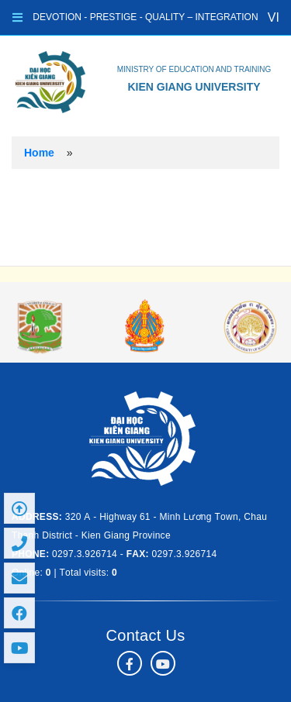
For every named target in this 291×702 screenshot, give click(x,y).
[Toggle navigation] (17, 17)
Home (39, 152)
